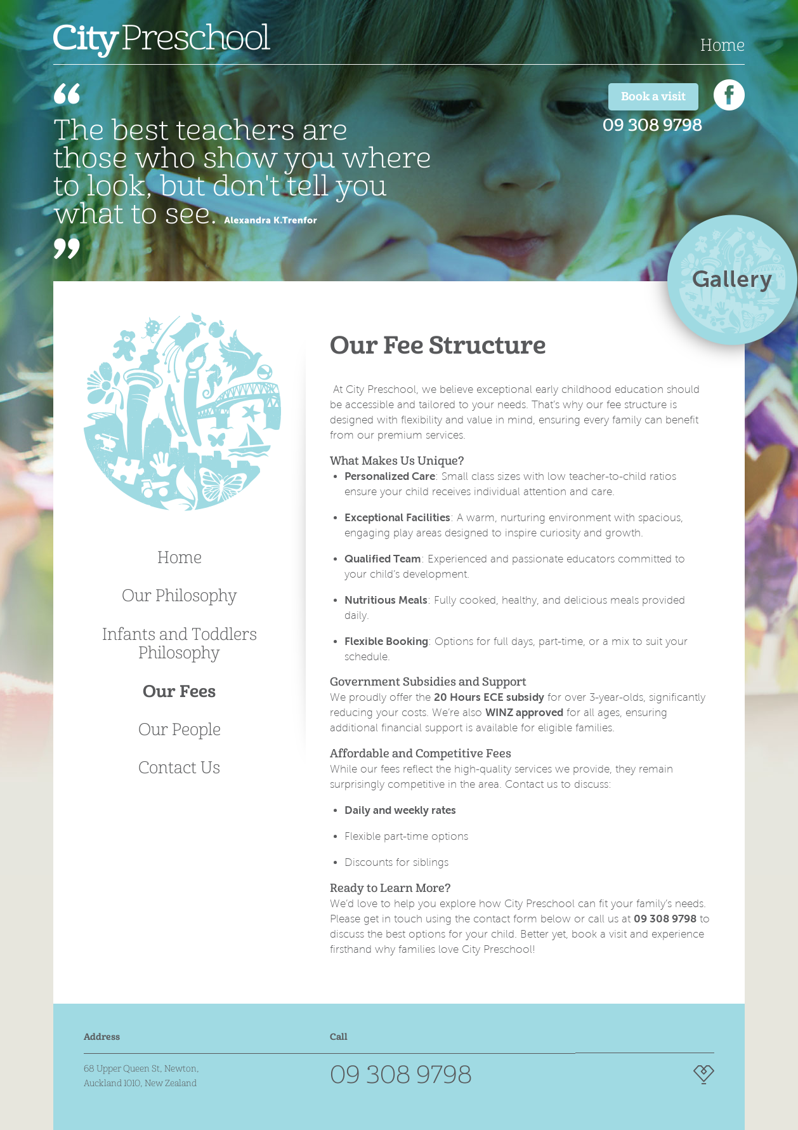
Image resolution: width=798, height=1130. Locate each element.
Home (722, 45)
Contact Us (179, 767)
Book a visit (653, 96)
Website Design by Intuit (703, 1074)
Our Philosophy (179, 595)
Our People (179, 729)
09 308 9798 (652, 125)
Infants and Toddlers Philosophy (179, 643)
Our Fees (179, 691)
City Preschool (161, 40)
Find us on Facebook (729, 94)
